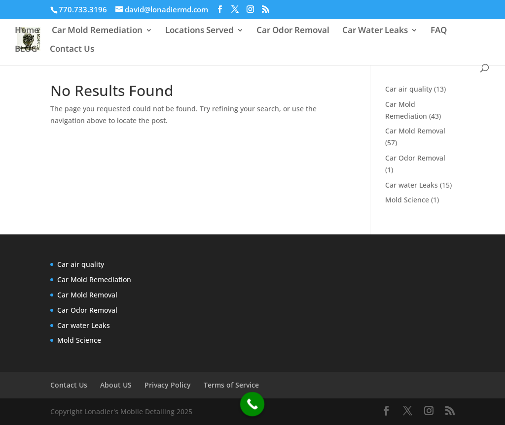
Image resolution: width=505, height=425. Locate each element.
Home (27, 31)
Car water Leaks (411, 185)
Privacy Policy (167, 385)
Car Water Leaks (375, 31)
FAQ (439, 31)
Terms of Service (231, 385)
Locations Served (199, 31)
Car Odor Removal (292, 31)
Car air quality (408, 89)
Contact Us (72, 49)
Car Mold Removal (415, 130)
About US (116, 385)
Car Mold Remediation (97, 31)
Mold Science (407, 199)
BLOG (26, 49)
